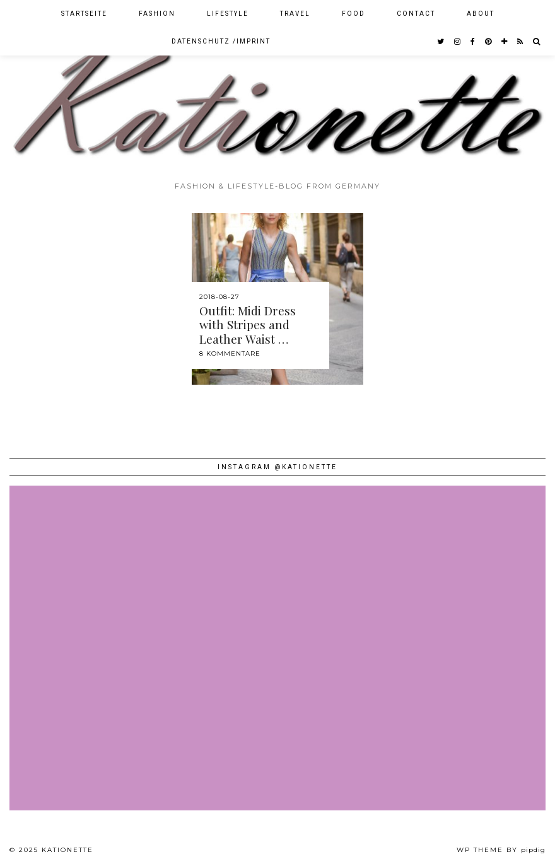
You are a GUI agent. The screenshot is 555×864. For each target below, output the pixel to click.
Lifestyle (227, 13)
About (480, 13)
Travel (295, 13)
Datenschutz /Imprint (221, 41)
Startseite (84, 13)
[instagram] (458, 41)
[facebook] (473, 41)
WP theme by (501, 850)
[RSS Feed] (520, 41)
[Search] (537, 41)
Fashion (157, 13)
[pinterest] (489, 41)
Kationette (67, 850)
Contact (416, 13)
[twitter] (441, 41)
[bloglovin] (504, 41)
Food (353, 13)
